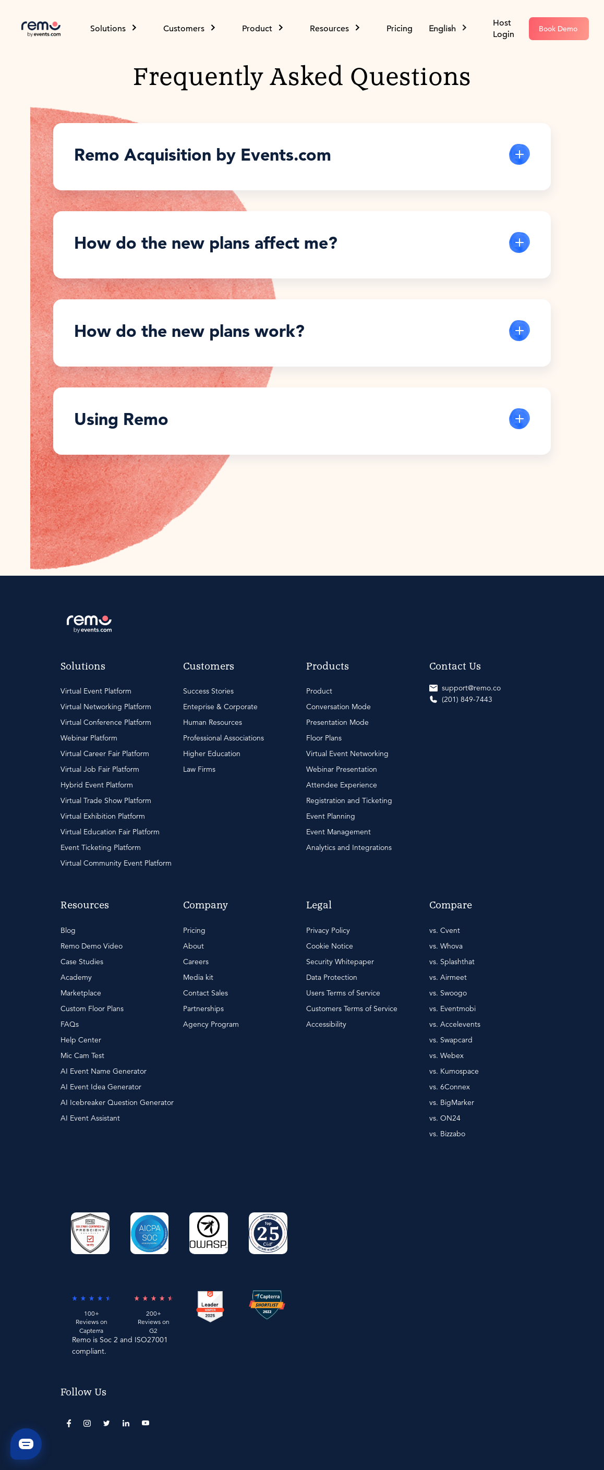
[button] (448, 28)
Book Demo (558, 28)
